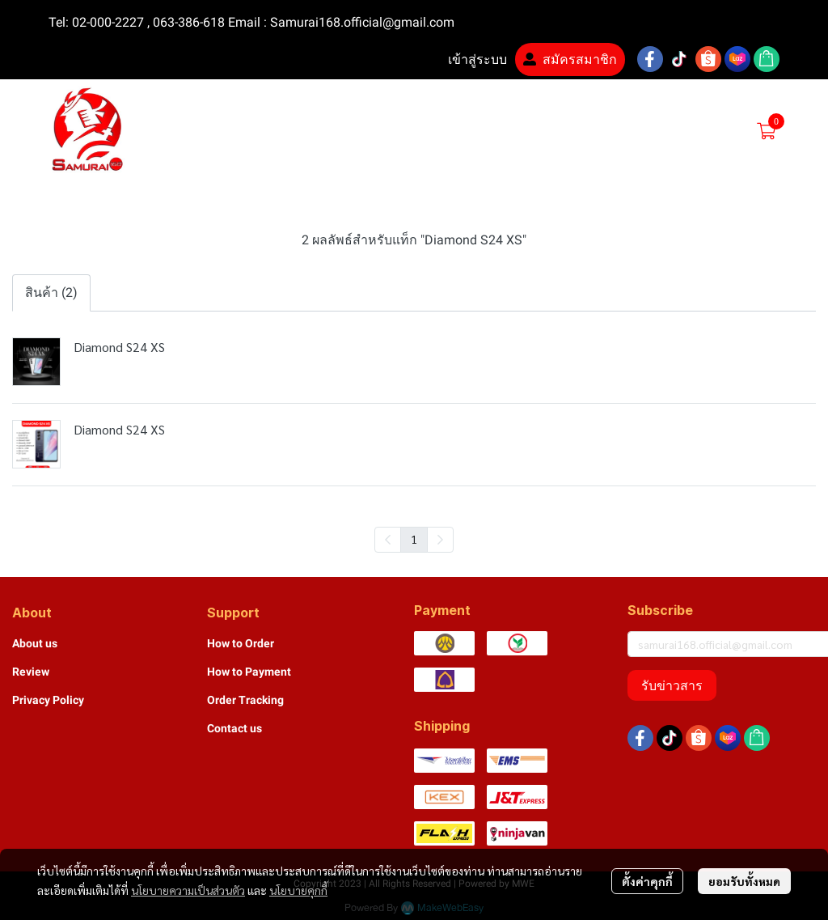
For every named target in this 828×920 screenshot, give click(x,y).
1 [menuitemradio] (414, 539)
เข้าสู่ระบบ (468, 59)
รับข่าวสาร (672, 685)
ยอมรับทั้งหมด (744, 881)
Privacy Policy (48, 699)
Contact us (234, 728)
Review (30, 671)
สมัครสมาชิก (570, 59)
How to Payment (249, 671)
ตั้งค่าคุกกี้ (647, 881)
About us (34, 643)
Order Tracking (245, 699)
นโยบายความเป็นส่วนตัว (188, 890)
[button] (640, 131)
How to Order (240, 643)
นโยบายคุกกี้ (298, 890)
